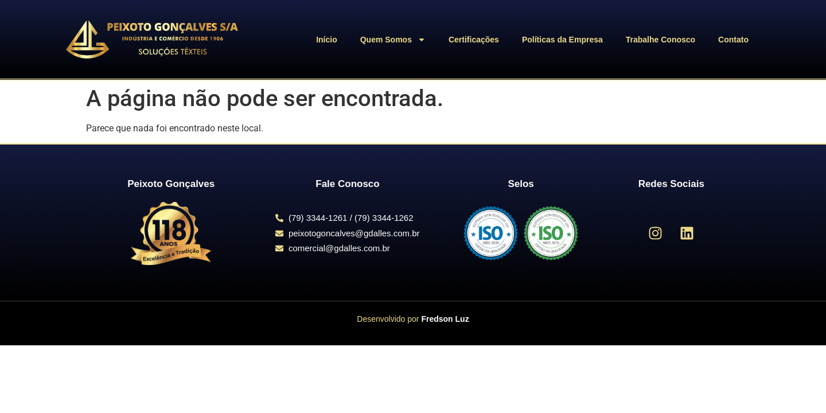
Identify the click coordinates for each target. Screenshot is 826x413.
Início (326, 39)
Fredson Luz (445, 319)
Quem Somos (393, 39)
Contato (733, 39)
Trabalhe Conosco (660, 39)
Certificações (474, 39)
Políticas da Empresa (562, 39)
